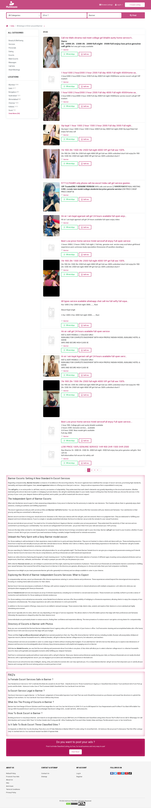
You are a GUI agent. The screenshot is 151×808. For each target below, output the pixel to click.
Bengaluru (14, 92)
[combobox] (24, 15)
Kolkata (13, 106)
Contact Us (45, 773)
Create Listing (134, 5)
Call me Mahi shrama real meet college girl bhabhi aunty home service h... (97, 37)
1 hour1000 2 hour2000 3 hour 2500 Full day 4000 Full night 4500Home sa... (99, 72)
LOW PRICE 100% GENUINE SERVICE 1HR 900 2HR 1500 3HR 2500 (95, 446)
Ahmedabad (15, 99)
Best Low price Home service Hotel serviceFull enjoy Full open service (95, 241)
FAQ (7, 783)
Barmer (66, 50)
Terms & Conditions (13, 789)
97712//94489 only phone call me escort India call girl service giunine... (96, 183)
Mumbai (13, 85)
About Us (9, 780)
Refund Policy (11, 773)
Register (79, 776)
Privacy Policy (11, 792)
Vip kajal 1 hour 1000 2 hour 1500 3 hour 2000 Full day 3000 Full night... (96, 125)
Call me (86, 54)
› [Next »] (100, 470)
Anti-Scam (9, 786)
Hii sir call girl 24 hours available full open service (85, 331)
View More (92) (14, 113)
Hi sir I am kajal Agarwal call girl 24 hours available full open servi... (94, 356)
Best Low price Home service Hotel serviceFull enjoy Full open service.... (96, 421)
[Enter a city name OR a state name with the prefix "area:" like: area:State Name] (104, 15)
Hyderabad (14, 96)
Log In (78, 773)
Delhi (12, 88)
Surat (12, 110)
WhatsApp (70, 54)
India (12, 26)
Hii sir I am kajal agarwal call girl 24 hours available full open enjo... (93, 216)
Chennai (13, 103)
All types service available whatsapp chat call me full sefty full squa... (94, 301)
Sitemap (44, 776)
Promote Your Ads (12, 776)
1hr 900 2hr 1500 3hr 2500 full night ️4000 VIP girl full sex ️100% (92, 150)
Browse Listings (106, 5)
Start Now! (75, 752)
